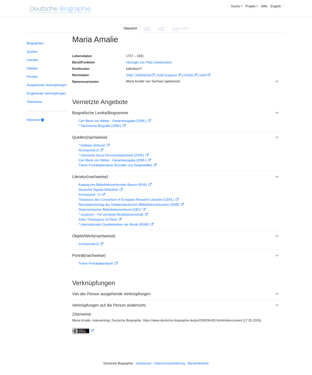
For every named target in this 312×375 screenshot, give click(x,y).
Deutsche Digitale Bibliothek (99, 189)
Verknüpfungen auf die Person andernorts (109, 305)
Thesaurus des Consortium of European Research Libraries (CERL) (127, 199)
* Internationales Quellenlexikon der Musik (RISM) (114, 224)
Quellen (32, 51)
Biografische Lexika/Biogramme (100, 113)
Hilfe (264, 6)
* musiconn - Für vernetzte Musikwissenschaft (111, 214)
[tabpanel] (156, 187)
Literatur (32, 60)
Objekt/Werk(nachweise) (93, 236)
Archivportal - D (90, 194)
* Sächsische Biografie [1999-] (100, 126)
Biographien (35, 43)
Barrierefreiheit (198, 363)
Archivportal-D (89, 150)
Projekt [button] (250, 6)
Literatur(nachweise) (90, 176)
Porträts (32, 76)
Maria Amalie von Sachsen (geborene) (153, 81)
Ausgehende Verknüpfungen (47, 85)
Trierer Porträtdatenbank (96, 263)
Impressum (143, 363)
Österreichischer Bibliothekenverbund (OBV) (110, 209)
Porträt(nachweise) (89, 255)
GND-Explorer (167, 75)
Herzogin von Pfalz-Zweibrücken (149, 62)
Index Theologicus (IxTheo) (98, 219)
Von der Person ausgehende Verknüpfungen (111, 294)
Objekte (32, 68)
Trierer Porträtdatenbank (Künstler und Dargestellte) (116, 165)
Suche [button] (235, 6)
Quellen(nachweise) (89, 137)
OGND (188, 75)
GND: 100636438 (138, 75)
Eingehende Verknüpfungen (46, 93)
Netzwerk (35, 120)
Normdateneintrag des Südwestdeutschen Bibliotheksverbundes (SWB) (129, 204)
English (276, 6)
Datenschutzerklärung (169, 363)
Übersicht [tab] (130, 28)
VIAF (203, 75)
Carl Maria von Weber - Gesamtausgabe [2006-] (113, 121)
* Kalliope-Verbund (92, 145)
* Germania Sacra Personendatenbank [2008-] (112, 155)
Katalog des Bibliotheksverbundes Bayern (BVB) (113, 184)
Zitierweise (34, 101)
